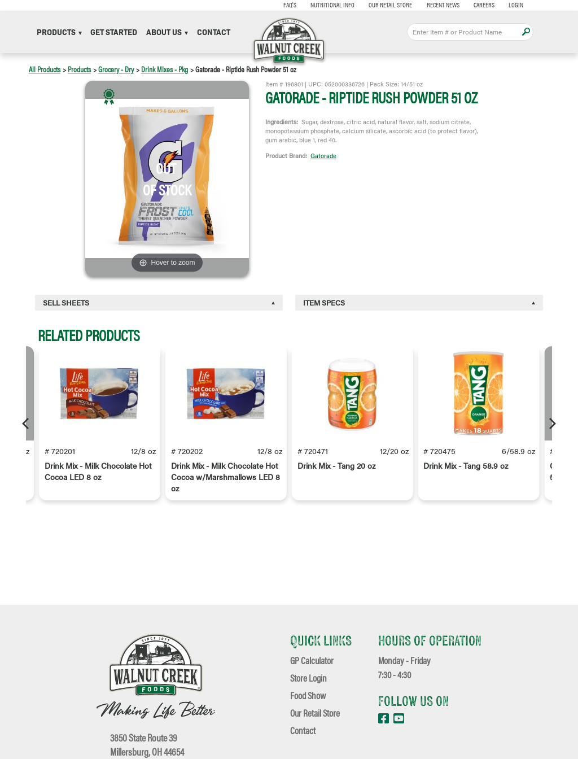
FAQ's (285, 4)
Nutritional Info (328, 4)
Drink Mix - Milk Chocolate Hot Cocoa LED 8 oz (98, 471)
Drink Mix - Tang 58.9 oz (465, 466)
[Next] (551, 423)
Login (512, 4)
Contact (213, 32)
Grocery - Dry (116, 69)
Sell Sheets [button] (66, 302)
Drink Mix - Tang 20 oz (336, 466)
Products (59, 32)
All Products (44, 69)
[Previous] (26, 423)
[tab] (159, 303)
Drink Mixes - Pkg (164, 69)
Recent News (438, 4)
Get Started (113, 32)
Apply (525, 32)
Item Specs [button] (324, 302)
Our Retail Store (386, 4)
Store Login (308, 677)
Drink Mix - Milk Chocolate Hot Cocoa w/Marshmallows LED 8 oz (225, 477)
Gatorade (323, 155)
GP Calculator (312, 660)
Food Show (308, 695)
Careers (480, 4)
